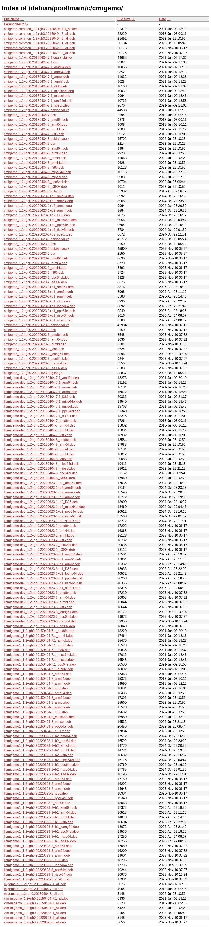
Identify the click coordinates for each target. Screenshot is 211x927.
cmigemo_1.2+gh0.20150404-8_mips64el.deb (37, 172)
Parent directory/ (16, 24)
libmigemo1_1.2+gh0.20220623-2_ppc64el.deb (38, 798)
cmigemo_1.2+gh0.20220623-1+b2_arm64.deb (38, 201)
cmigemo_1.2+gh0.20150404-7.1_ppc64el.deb (38, 100)
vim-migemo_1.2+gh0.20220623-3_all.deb (35, 922)
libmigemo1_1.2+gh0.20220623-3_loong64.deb (38, 865)
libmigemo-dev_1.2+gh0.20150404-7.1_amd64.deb (41, 378)
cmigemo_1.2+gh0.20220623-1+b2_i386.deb (37, 215)
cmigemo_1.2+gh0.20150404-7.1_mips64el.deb (39, 91)
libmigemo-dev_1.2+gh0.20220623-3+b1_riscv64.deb (43, 583)
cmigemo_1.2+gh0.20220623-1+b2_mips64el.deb (40, 220)
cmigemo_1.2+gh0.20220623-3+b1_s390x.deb (38, 320)
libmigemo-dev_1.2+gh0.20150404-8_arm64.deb (39, 444)
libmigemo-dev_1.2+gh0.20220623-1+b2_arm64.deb (42, 487)
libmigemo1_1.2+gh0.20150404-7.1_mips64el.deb (40, 654)
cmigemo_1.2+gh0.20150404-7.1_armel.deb (36, 77)
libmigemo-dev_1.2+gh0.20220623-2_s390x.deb (39, 549)
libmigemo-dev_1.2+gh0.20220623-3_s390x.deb (39, 626)
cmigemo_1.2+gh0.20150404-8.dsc (30, 143)
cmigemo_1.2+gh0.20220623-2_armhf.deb (35, 268)
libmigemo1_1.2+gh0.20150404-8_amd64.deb (38, 693)
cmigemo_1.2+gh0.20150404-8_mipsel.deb (35, 177)
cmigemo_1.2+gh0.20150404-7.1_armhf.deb (36, 81)
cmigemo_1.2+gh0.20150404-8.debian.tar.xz (36, 139)
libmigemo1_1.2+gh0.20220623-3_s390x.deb (37, 879)
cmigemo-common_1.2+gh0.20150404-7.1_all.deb (41, 29)
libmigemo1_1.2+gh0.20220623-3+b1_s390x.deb (40, 841)
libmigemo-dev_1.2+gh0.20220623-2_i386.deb (38, 540)
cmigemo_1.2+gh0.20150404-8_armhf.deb (35, 162)
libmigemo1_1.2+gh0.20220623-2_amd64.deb (38, 779)
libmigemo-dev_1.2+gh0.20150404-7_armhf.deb (39, 430)
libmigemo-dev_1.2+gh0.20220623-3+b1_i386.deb (41, 569)
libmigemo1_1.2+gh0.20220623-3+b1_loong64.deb (41, 827)
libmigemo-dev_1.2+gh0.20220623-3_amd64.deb (40, 592)
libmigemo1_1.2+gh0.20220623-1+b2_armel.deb (39, 745)
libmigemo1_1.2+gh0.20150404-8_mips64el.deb (39, 717)
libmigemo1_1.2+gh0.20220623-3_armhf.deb (37, 855)
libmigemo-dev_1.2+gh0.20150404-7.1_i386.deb (39, 396)
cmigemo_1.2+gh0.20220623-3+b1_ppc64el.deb (39, 311)
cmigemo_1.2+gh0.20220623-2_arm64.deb (35, 263)
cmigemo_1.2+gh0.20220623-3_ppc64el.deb (36, 358)
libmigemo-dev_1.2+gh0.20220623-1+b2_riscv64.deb (43, 516)
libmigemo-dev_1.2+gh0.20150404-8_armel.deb (39, 449)
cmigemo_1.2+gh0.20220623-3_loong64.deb (37, 354)
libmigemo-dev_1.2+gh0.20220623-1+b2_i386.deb (41, 502)
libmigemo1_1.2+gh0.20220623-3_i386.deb (36, 860)
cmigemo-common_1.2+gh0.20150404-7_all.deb (39, 33)
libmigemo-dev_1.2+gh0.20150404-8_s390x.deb (39, 478)
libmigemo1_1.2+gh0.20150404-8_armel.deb (37, 702)
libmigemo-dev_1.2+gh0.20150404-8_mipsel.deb (39, 468)
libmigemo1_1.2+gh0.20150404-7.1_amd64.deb (39, 631)
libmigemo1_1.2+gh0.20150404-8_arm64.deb (37, 698)
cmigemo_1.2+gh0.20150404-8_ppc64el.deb (36, 182)
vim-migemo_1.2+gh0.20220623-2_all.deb (35, 917)
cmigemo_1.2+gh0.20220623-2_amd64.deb (36, 258)
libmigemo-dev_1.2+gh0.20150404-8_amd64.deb (40, 440)
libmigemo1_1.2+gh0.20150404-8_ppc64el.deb (38, 726)
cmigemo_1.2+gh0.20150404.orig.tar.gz (33, 191)
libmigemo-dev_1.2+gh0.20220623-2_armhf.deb (39, 535)
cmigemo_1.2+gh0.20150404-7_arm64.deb (35, 124)
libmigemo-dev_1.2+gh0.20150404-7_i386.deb (38, 435)
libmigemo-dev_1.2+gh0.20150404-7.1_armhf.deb (40, 392)
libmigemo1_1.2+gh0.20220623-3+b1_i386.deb (38, 822)
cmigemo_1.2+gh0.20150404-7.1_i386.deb (35, 86)
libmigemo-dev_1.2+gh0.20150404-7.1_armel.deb (40, 387)
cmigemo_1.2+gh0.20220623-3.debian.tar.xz (36, 325)
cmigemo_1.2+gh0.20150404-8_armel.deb (35, 158)
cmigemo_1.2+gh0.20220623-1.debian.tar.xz (36, 239)
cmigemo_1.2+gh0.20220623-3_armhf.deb (35, 344)
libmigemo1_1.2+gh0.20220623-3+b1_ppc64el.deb (41, 831)
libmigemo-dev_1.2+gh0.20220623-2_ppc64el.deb (40, 545)
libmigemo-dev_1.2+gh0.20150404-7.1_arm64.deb (41, 382)
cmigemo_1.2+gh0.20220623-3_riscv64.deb (36, 363)
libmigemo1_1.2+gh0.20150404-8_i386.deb (36, 712)
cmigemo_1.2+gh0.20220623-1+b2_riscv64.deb (39, 229)
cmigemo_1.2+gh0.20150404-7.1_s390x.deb (36, 105)
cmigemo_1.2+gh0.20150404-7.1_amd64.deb (37, 67)
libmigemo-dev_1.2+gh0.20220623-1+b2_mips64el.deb (44, 507)
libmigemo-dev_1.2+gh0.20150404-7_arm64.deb (39, 425)
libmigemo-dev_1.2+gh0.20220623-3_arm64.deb (39, 597)
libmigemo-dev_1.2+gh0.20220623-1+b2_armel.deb (42, 492)
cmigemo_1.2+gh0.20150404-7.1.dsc (31, 62)
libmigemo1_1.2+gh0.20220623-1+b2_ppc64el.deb (41, 764)
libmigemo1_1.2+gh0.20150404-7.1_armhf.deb (38, 645)
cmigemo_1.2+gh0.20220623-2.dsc (30, 253)
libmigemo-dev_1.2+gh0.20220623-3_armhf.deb (39, 602)
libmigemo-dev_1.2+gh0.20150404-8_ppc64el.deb (40, 473)
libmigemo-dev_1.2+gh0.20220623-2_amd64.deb (40, 525)
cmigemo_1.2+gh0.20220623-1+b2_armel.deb (38, 205)
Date (162, 19)
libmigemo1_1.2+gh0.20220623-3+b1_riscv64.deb (40, 836)
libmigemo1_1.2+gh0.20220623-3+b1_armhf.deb (39, 817)
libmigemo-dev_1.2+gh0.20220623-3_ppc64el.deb (40, 616)
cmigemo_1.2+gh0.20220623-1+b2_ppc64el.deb (39, 225)
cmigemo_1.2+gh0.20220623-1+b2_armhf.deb (38, 210)
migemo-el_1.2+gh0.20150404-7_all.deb (33, 889)
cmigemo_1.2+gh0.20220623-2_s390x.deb (35, 282)
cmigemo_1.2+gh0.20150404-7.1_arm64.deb (37, 72)
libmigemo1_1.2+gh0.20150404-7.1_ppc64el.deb (40, 664)
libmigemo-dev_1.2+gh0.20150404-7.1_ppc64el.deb (42, 411)
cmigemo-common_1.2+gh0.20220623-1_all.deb (39, 43)
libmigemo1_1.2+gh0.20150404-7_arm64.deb (37, 678)
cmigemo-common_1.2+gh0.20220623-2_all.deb (39, 48)
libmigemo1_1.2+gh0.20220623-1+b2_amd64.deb (40, 736)
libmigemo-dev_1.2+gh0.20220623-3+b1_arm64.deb (42, 559)
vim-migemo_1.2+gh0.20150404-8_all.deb (35, 908)
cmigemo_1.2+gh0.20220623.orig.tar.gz (33, 373)
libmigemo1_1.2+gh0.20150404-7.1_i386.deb (37, 650)
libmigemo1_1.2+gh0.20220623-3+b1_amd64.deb (40, 807)
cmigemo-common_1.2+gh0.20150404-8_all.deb (39, 38)
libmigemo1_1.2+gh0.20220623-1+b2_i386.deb (38, 755)
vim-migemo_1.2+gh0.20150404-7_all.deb (35, 903)
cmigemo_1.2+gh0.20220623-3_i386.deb (34, 349)
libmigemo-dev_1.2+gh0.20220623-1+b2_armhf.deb (42, 497)
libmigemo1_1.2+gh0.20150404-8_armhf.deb (37, 707)
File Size (124, 19)
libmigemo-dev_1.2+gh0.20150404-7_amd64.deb (40, 420)
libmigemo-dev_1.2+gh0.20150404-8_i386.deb (38, 459)
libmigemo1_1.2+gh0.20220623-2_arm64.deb (37, 783)
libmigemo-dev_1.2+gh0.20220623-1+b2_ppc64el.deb (43, 511)
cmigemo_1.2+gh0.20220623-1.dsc (30, 244)
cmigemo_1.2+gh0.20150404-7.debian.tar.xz (36, 110)
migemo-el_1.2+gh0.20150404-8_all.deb (33, 893)
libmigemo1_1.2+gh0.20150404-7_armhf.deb (37, 683)
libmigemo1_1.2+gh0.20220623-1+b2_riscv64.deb (40, 769)
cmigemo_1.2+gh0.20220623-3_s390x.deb (35, 368)
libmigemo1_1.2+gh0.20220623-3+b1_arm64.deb (40, 812)
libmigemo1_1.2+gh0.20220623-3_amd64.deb (38, 846)
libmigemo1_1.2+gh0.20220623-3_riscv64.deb (38, 874)
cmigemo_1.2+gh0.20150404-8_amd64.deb (36, 148)
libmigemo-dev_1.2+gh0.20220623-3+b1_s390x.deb (42, 588)
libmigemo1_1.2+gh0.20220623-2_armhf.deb (37, 788)
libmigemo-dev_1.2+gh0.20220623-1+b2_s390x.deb (42, 521)
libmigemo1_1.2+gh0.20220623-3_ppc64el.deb (38, 870)
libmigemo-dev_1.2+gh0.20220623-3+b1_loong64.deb (43, 573)
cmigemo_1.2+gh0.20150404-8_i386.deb (34, 167)
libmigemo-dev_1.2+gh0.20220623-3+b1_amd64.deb (43, 554)
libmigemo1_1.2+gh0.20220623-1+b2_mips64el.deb (42, 760)
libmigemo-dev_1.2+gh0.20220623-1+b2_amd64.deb (43, 483)
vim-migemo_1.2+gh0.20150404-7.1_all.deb (36, 898)
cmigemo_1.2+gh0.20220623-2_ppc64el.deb (36, 277)
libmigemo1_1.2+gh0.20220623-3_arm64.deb (37, 850)
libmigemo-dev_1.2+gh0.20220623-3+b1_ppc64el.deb (43, 578)
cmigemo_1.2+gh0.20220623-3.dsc (30, 330)
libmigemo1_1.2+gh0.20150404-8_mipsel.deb (37, 721)
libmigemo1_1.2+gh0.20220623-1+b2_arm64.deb (40, 741)
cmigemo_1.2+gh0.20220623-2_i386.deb (34, 272)
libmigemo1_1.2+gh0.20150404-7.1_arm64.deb (39, 636)
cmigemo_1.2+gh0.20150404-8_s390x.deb (35, 186)
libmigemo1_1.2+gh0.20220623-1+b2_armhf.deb (39, 750)
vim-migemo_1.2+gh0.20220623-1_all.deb (35, 913)
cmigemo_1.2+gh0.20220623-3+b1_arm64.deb (38, 291)
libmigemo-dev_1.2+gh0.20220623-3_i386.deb (38, 607)
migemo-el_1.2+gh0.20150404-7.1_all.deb (35, 884)
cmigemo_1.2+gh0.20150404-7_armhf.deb (35, 129)
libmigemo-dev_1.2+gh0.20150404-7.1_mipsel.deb (41, 406)
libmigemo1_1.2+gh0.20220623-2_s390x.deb (37, 803)
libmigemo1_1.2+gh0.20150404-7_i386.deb (36, 688)
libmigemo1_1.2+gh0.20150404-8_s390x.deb (37, 731)
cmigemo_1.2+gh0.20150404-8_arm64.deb (35, 153)
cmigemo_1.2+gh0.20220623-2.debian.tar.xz (36, 248)
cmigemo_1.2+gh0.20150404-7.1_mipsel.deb (37, 95)
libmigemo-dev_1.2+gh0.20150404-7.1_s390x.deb (40, 416)
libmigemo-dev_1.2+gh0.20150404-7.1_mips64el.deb (43, 401)
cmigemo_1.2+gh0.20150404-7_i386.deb (34, 134)
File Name (12, 19)
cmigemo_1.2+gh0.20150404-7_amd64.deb (36, 119)
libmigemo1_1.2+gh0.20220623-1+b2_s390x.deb (40, 774)
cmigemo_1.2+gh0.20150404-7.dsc (30, 115)
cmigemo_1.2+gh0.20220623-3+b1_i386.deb (37, 301)
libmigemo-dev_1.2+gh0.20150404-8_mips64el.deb (41, 463)
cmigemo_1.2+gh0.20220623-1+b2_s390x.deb (38, 234)
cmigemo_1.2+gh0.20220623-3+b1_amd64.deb (39, 287)
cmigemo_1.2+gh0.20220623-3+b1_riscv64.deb (39, 315)
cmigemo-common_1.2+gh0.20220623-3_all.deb (39, 53)
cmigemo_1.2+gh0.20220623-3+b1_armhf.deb (38, 296)
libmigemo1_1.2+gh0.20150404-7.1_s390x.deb (38, 669)
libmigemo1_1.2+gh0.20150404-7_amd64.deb (38, 674)
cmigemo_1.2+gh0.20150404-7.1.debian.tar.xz (38, 57)
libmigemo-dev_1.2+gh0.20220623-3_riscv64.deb (40, 621)
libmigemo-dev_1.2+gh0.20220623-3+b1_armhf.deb (42, 564)
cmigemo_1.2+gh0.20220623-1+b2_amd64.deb (39, 196)
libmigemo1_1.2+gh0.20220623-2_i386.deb (36, 793)
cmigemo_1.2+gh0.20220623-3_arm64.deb (35, 339)
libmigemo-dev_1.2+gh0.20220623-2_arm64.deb (39, 530)
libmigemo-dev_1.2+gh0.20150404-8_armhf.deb (39, 454)
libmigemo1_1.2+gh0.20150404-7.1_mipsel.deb (39, 659)
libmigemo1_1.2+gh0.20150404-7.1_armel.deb (38, 640)
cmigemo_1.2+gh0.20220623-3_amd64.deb (36, 334)
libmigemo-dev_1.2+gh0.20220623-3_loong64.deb (41, 612)
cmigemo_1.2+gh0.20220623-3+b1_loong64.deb (39, 306)
